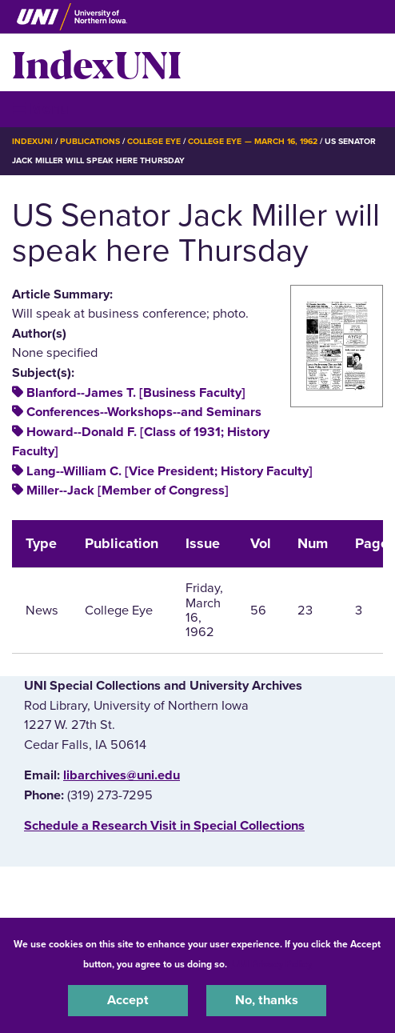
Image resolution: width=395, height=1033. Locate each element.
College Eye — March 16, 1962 (252, 141)
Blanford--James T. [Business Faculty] (135, 393)
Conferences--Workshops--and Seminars (143, 412)
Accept (128, 1000)
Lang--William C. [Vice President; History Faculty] (169, 471)
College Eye (154, 141)
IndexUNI (97, 62)
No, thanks (266, 1000)
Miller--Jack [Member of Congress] (127, 490)
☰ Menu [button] (40, 108)
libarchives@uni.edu (121, 775)
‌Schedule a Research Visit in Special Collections (164, 826)
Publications (89, 141)
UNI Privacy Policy (272, 964)
